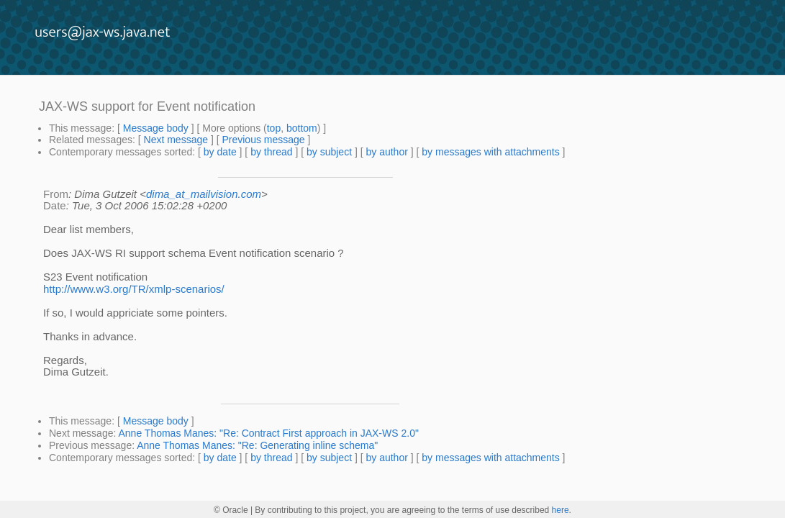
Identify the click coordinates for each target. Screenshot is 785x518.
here (560, 510)
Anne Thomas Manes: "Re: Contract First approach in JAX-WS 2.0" (269, 433)
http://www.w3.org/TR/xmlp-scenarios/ (133, 289)
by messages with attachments (490, 152)
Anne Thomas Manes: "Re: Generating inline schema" (257, 445)
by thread (271, 152)
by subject (329, 152)
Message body (156, 128)
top (274, 128)
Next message (176, 139)
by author (386, 152)
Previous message (263, 139)
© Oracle (231, 510)
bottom (301, 128)
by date (220, 152)
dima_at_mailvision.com (203, 194)
